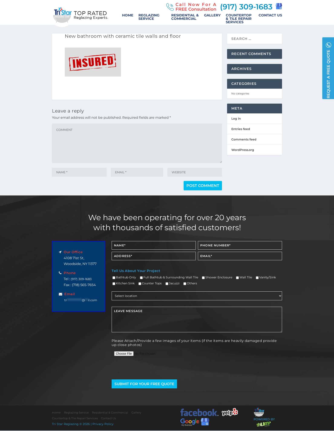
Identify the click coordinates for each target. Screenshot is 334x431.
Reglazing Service (148, 17)
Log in (236, 118)
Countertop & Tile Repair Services (239, 19)
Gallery (212, 15)
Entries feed (240, 129)
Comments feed (243, 139)
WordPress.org (242, 150)
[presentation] (136, 369)
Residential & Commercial (185, 17)
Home (127, 15)
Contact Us (270, 15)
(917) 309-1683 (245, 6)
